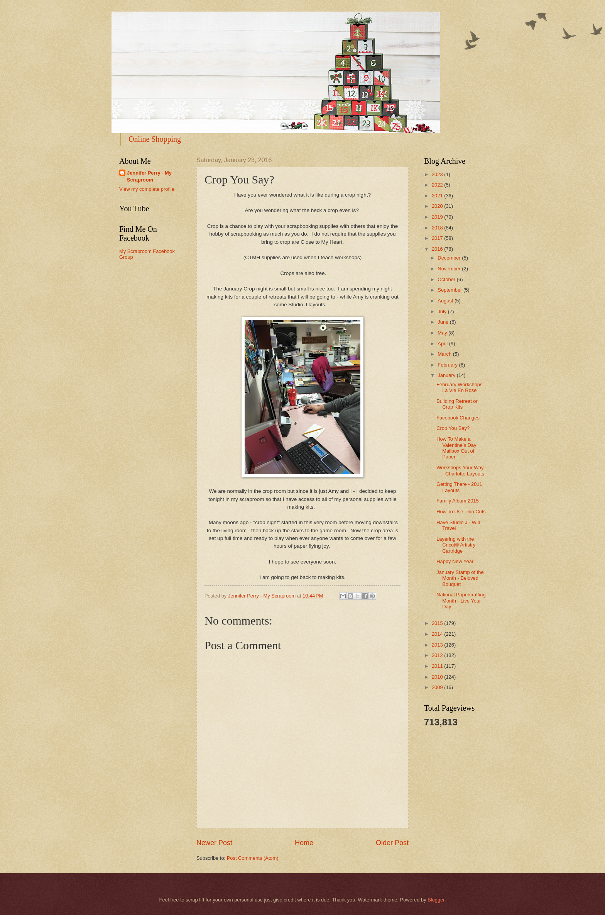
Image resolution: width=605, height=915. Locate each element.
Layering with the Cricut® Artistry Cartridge (455, 545)
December (450, 258)
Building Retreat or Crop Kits (457, 404)
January (447, 375)
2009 (438, 687)
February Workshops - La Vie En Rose (460, 387)
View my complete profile (146, 189)
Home (304, 843)
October (447, 279)
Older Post (392, 843)
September (450, 290)
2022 (438, 185)
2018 (438, 228)
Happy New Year (454, 561)
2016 (438, 249)
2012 (438, 655)
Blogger (436, 900)
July (443, 311)
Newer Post (214, 843)
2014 (438, 634)
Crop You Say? (453, 428)
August (446, 301)
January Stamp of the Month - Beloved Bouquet (459, 578)
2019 (438, 217)
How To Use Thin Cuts (461, 511)
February (448, 365)
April (443, 343)
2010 (438, 677)
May (443, 333)
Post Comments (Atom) (253, 858)
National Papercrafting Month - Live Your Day (460, 600)
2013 (438, 645)
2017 (438, 238)
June (444, 322)
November (450, 269)
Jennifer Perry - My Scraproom (149, 176)
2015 (438, 623)
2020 (438, 206)
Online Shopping (154, 139)
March (445, 354)
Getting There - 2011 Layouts (459, 487)
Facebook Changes (458, 418)
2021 (438, 196)
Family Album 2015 (457, 501)
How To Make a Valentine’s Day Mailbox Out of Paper (456, 448)
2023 (438, 174)
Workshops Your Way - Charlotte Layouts (460, 470)
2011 (438, 666)
